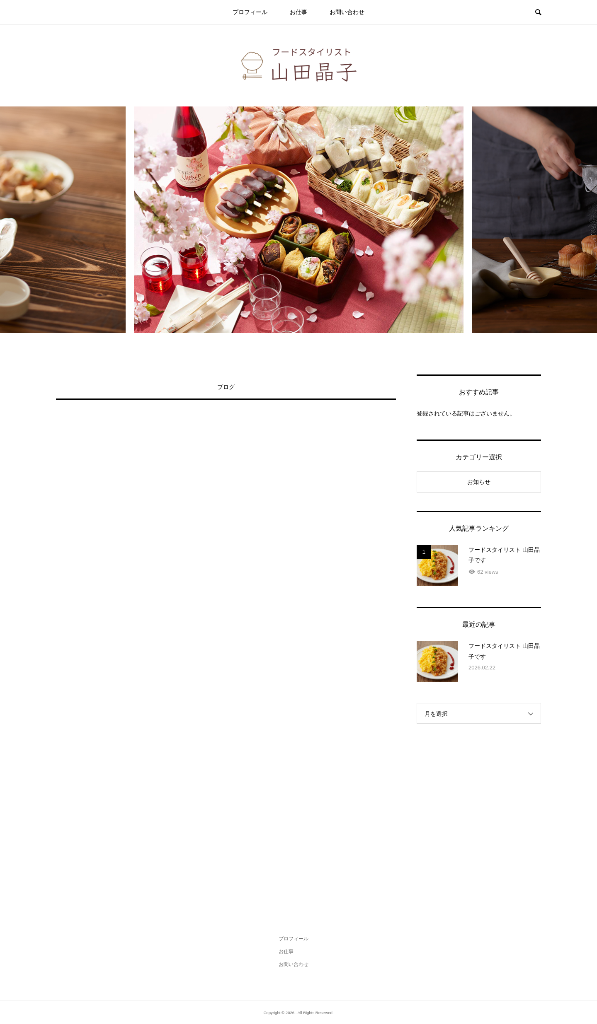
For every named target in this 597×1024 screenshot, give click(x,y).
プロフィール (250, 12)
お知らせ (478, 481)
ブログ (226, 387)
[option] (299, 219)
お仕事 (298, 12)
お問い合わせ (347, 12)
